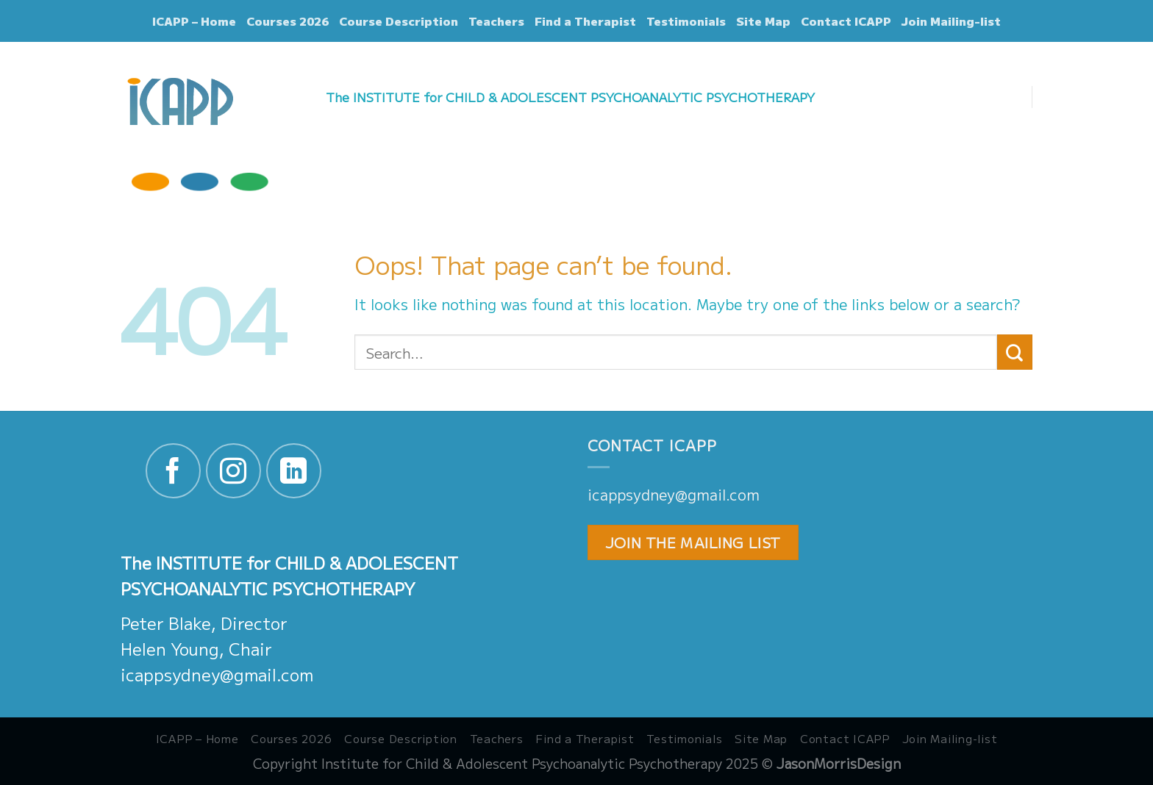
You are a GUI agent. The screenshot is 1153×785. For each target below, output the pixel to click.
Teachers (496, 20)
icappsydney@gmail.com (217, 674)
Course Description (398, 20)
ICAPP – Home (194, 20)
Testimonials (686, 20)
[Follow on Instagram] (233, 470)
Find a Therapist (585, 20)
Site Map (763, 20)
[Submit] (1014, 352)
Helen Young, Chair (196, 648)
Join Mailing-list (951, 20)
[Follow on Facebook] (173, 470)
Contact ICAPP (846, 20)
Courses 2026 (287, 20)
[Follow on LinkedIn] (293, 470)
